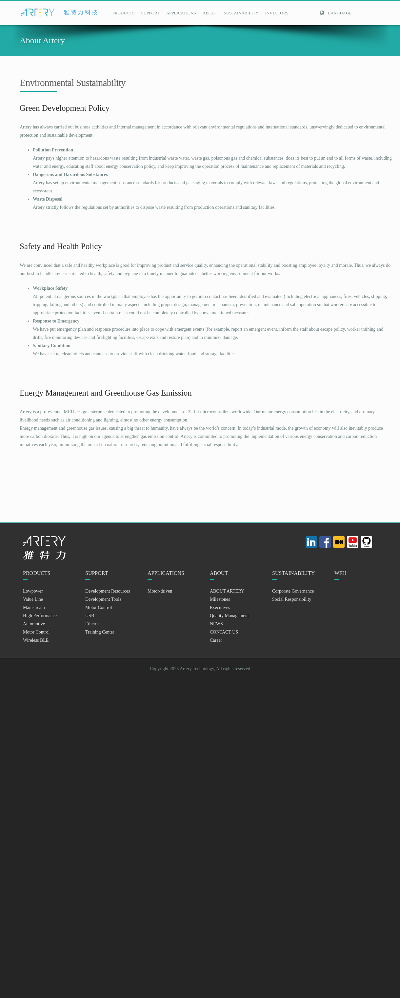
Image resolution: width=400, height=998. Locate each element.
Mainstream (34, 607)
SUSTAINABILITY (241, 12)
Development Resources (107, 591)
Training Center (99, 632)
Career (216, 640)
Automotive (34, 623)
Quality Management (229, 615)
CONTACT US (224, 632)
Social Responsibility (291, 599)
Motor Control (36, 632)
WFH (340, 573)
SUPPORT (150, 12)
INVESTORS (276, 12)
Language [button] (335, 13)
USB (89, 615)
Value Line (33, 599)
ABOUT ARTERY (227, 591)
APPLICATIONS (181, 12)
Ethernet (93, 623)
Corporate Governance (293, 591)
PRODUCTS (123, 12)
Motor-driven (160, 591)
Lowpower (33, 591)
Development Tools (103, 599)
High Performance (40, 615)
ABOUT (210, 12)
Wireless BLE (36, 640)
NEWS (216, 623)
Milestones (220, 599)
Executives (220, 607)
